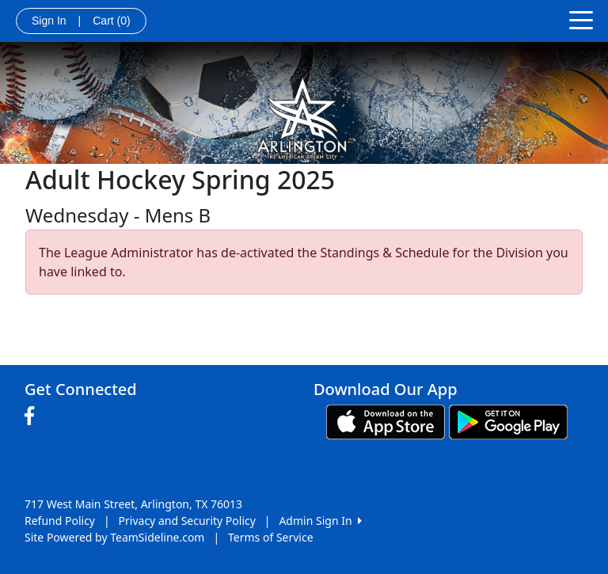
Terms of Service (271, 537)
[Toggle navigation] (581, 19)
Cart (111, 20)
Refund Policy (60, 520)
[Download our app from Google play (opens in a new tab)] (508, 420)
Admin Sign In (320, 520)
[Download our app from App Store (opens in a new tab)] (385, 420)
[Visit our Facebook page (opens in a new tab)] (33, 416)
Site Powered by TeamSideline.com (114, 537)
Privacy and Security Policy (187, 520)
